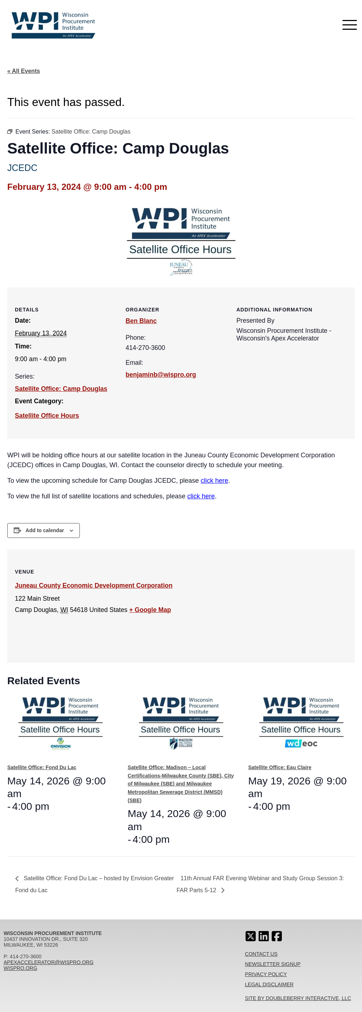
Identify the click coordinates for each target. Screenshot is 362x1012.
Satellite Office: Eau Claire (279, 767)
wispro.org (20, 968)
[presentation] (60, 727)
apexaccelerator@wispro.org (49, 962)
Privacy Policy (266, 974)
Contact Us (261, 954)
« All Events (23, 71)
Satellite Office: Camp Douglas (61, 388)
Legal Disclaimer (269, 984)
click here (214, 480)
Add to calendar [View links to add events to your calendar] (45, 530)
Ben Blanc (141, 321)
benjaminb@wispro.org (161, 374)
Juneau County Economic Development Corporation (94, 585)
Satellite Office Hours (47, 415)
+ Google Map (150, 609)
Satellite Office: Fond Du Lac (42, 767)
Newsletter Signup (272, 964)
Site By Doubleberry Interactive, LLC (298, 998)
